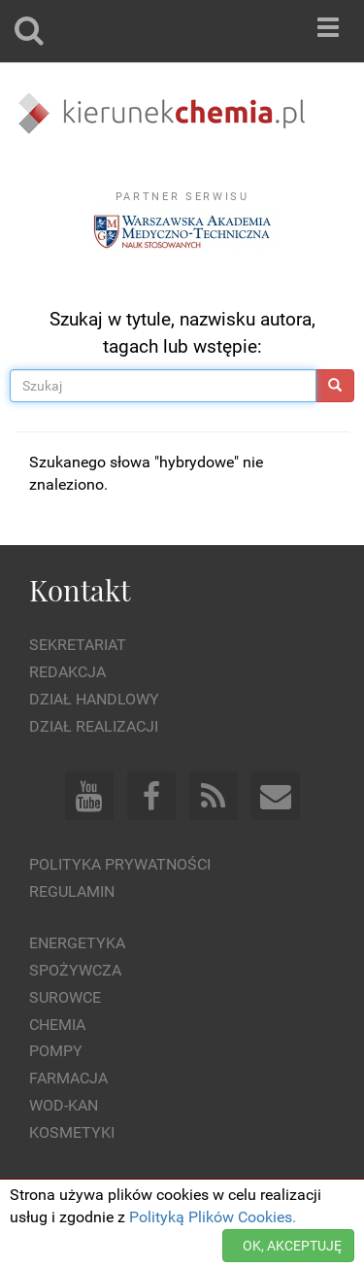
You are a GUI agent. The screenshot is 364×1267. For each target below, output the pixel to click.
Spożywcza (75, 970)
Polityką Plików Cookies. (212, 1217)
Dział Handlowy (94, 699)
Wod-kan (63, 1105)
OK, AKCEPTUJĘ (292, 1245)
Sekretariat (77, 644)
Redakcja (67, 672)
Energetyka (77, 943)
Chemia (57, 1024)
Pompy (56, 1051)
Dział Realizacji (93, 726)
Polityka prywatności (120, 864)
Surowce (65, 997)
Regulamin (72, 891)
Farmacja (68, 1078)
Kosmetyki (72, 1132)
